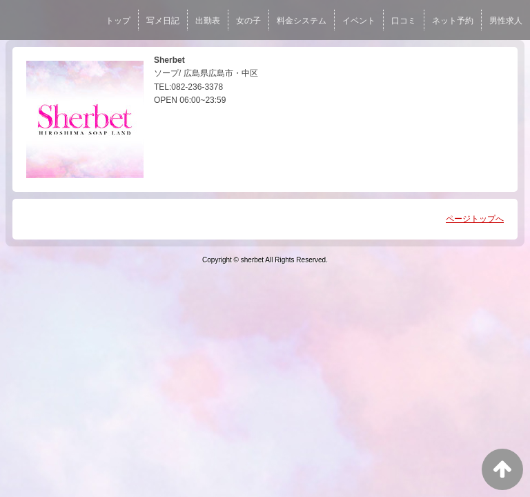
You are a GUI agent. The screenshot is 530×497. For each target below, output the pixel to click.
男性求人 (505, 21)
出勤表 (207, 21)
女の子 (248, 21)
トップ (118, 21)
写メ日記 (162, 21)
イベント (358, 21)
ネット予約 (452, 21)
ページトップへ (475, 219)
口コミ (403, 21)
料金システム (301, 21)
